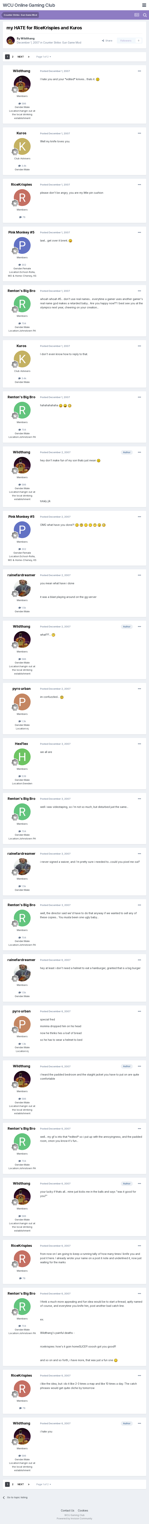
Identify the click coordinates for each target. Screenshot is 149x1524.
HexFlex (21, 744)
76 (22, 217)
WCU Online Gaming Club (29, 5)
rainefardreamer (21, 575)
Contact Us (67, 1510)
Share (107, 40)
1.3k (22, 721)
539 (22, 776)
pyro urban (22, 689)
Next (21, 56)
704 (22, 323)
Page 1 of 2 (43, 56)
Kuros (21, 133)
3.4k (22, 165)
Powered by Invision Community (74, 1518)
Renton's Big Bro (21, 291)
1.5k (22, 607)
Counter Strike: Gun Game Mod (62, 42)
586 (22, 103)
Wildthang (28, 38)
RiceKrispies (21, 184)
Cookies (83, 1510)
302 (22, 264)
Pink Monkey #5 (21, 232)
